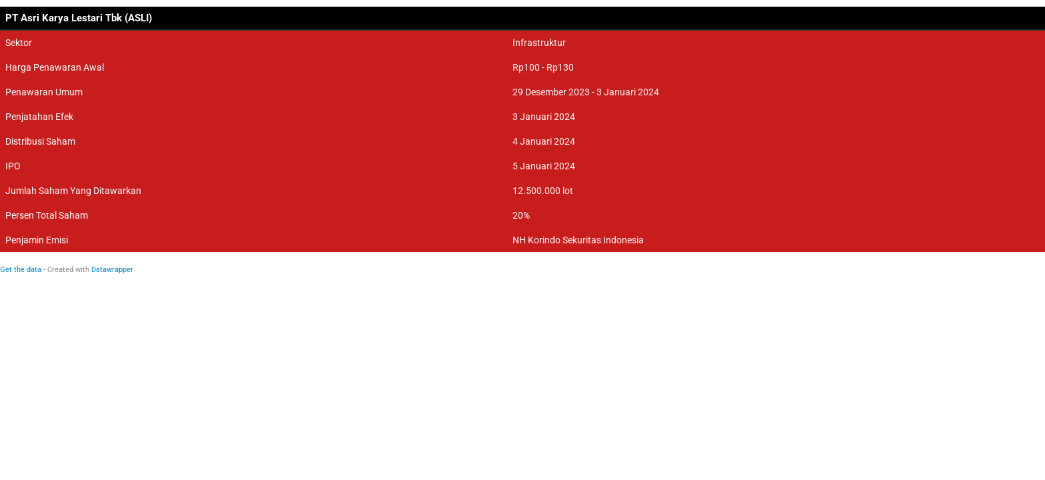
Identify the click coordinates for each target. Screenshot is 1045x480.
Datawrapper (112, 269)
